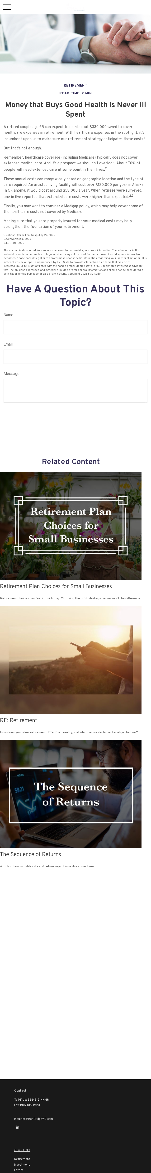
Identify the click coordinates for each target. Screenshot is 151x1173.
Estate (19, 1170)
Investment (22, 1165)
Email (8, 344)
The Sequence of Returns (30, 854)
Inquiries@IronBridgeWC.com (33, 1119)
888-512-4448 (38, 1100)
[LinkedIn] (17, 1127)
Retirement (22, 1159)
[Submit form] (17, 418)
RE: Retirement (18, 720)
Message (11, 373)
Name (8, 315)
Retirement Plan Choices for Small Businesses (56, 586)
